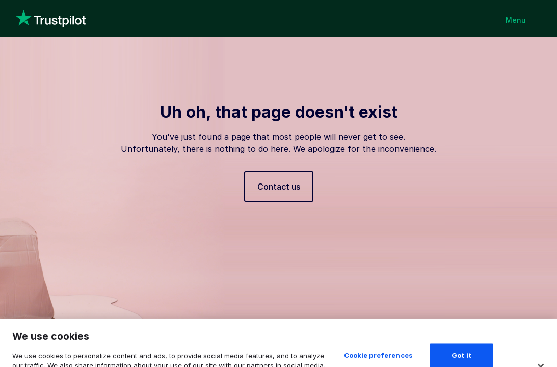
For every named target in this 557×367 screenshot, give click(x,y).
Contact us (278, 186)
